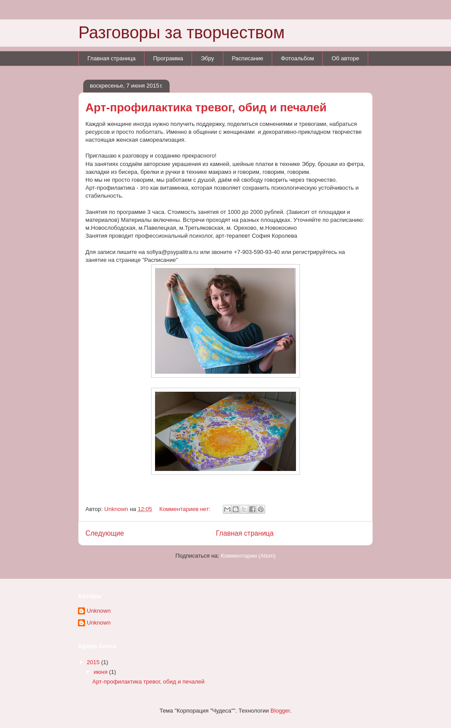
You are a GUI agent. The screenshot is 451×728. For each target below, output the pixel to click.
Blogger (280, 710)
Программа (168, 58)
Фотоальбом (297, 58)
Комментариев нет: (185, 509)
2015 (94, 662)
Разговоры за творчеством (181, 32)
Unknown (99, 610)
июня (101, 672)
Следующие (104, 533)
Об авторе (345, 58)
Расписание (247, 58)
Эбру (207, 58)
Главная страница (112, 58)
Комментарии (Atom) (248, 555)
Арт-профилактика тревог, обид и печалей (205, 107)
